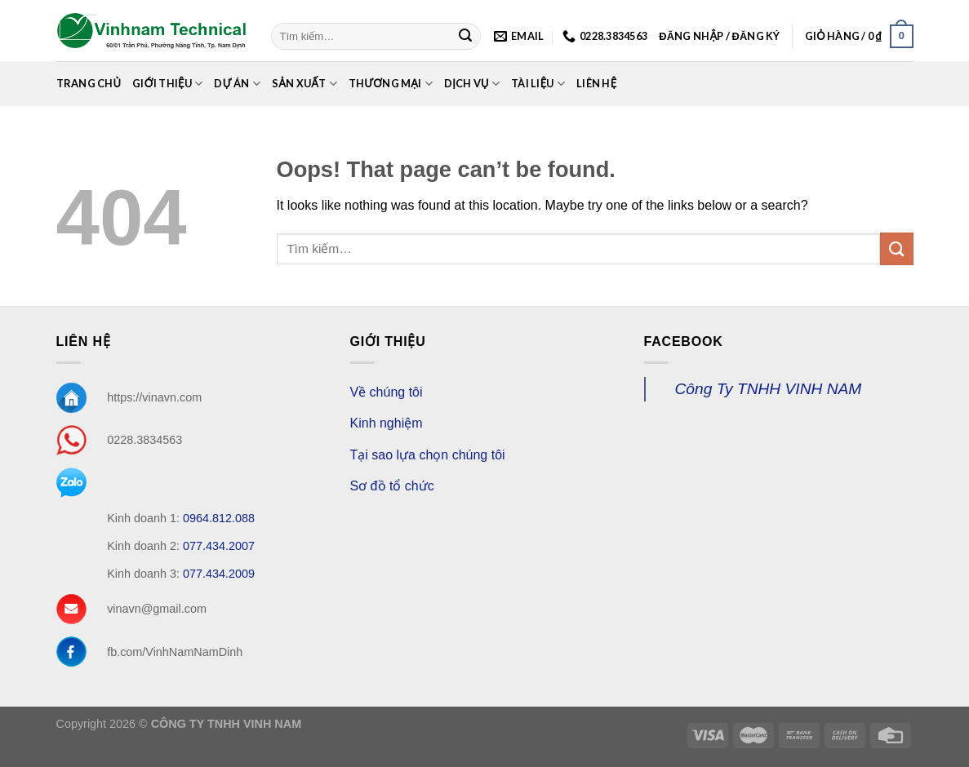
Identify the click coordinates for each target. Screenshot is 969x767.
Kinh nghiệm (386, 423)
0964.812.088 (219, 518)
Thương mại (391, 83)
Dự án (237, 83)
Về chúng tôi (386, 392)
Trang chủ (89, 83)
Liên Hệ (596, 83)
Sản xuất (304, 83)
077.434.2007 (219, 545)
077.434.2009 (219, 573)
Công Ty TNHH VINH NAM (768, 388)
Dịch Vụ (472, 83)
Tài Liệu (538, 83)
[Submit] (465, 37)
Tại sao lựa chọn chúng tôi (427, 455)
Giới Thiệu (167, 83)
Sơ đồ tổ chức (392, 486)
